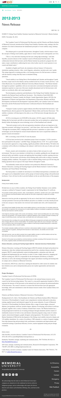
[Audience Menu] (54, 2)
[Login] (50, 2)
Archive (14, 10)
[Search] (56, 2)
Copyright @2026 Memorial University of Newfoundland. (13, 395)
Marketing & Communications (10, 5)
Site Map (45, 394)
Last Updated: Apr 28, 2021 (53, 394)
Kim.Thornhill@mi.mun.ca (10, 342)
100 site (10, 2)
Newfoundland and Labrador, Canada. (51, 395)
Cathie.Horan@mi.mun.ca (14, 352)
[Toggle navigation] (59, 2)
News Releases (8, 10)
